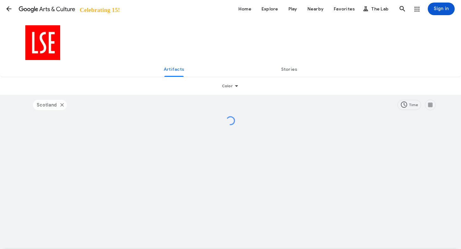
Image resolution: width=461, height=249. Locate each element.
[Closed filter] (62, 105)
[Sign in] (441, 9)
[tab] (174, 69)
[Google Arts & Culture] (69, 9)
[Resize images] (430, 105)
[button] (8, 8)
